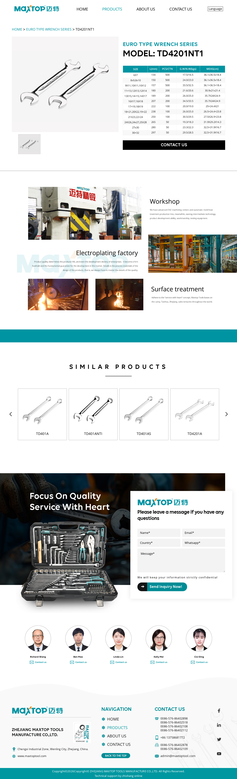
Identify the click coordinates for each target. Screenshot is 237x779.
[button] (226, 414)
